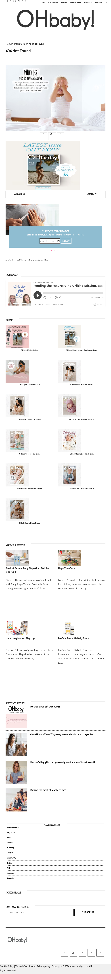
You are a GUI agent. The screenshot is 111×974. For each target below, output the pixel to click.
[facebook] (64, 952)
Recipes (9, 863)
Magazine (10, 873)
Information (20, 43)
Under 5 (10, 842)
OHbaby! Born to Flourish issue (82, 454)
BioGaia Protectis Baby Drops (73, 638)
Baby (8, 837)
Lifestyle (10, 853)
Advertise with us (13, 827)
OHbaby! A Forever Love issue (29, 419)
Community (11, 858)
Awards (88, 2)
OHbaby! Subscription (29, 350)
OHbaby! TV (101, 2)
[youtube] (100, 952)
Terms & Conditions (25, 966)
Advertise (53, 2)
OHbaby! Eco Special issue (29, 454)
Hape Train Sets (66, 568)
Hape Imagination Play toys (20, 638)
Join (42, 2)
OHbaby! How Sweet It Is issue (81, 385)
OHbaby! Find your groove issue (29, 488)
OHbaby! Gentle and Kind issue (81, 488)
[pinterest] (91, 952)
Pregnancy (11, 832)
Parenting (10, 848)
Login (64, 2)
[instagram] (82, 952)
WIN (8, 868)
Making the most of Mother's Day (47, 790)
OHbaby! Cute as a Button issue (81, 419)
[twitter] (18, 1)
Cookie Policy (7, 966)
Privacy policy (44, 966)
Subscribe (75, 2)
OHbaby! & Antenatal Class (29, 385)
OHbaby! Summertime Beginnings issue (81, 350)
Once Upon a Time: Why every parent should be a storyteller (61, 734)
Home (9, 43)
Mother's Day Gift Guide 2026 (45, 706)
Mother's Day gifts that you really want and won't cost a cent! (62, 762)
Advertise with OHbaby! (13, 260)
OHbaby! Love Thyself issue (29, 523)
